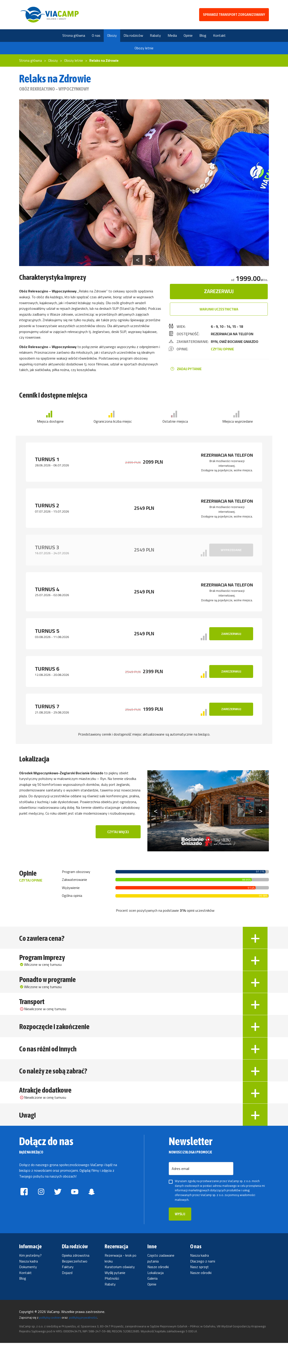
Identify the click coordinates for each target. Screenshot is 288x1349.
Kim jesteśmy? (30, 1261)
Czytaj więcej (118, 832)
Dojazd (67, 1278)
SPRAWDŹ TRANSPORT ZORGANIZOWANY (234, 14)
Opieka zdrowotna (75, 1261)
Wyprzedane (231, 550)
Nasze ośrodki (158, 1273)
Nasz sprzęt (199, 1273)
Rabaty (110, 1290)
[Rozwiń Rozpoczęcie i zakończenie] (255, 1029)
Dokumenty (28, 1273)
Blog (22, 1284)
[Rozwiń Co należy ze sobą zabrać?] (255, 1075)
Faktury (68, 1273)
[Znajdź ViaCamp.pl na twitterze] (58, 1199)
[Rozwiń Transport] (255, 1007)
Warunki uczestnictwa (219, 309)
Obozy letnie (144, 48)
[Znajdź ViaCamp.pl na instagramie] (41, 1199)
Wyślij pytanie (115, 1278)
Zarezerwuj (219, 291)
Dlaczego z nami (202, 1267)
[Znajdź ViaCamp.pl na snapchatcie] (91, 1199)
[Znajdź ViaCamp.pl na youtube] (75, 1199)
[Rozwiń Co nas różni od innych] (255, 1052)
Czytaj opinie (30, 881)
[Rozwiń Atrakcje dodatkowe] (255, 1098)
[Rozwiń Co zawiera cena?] (255, 938)
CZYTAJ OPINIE (222, 349)
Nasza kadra (28, 1267)
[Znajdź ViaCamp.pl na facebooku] (24, 1199)
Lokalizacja (155, 1278)
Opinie (151, 1290)
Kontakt (25, 1278)
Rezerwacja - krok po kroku (120, 1264)
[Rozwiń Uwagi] (255, 1121)
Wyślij (180, 1220)
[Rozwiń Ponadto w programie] (255, 984)
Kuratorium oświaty (120, 1273)
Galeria (152, 1284)
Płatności (112, 1284)
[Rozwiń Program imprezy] (255, 961)
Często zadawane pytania (160, 1264)
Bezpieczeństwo (74, 1267)
